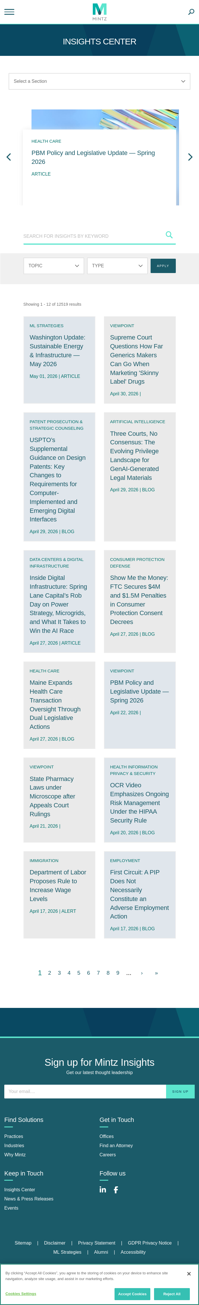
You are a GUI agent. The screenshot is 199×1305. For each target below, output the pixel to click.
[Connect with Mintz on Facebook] (119, 1192)
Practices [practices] (13, 1136)
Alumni (101, 1252)
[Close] (189, 1273)
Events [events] (11, 1208)
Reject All (171, 1294)
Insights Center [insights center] (19, 1189)
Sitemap (23, 1243)
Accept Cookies (132, 1294)
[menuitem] (29, 1243)
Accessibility (133, 1252)
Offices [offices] (107, 1136)
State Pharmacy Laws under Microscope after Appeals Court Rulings (52, 796)
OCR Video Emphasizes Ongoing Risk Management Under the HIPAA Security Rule (139, 803)
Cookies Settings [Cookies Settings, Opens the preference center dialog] (20, 1294)
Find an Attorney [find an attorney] (116, 1145)
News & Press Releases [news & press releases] (29, 1198)
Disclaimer (55, 1243)
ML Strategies (67, 1252)
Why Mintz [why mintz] (15, 1154)
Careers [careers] (108, 1154)
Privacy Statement (96, 1243)
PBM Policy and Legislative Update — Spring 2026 (139, 691)
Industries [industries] (14, 1145)
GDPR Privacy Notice (150, 1243)
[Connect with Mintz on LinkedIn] (105, 1192)
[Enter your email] (99, 1091)
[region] (99, 1284)
